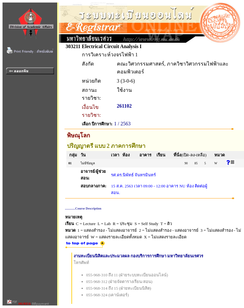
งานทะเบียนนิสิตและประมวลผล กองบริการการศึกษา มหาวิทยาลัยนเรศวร (139, 256)
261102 (124, 106)
